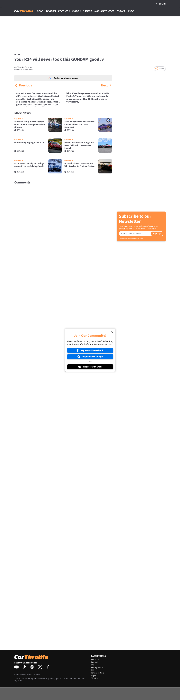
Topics (120, 11)
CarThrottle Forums (23, 67)
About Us (95, 660)
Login (93, 676)
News (40, 11)
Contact (94, 662)
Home (17, 54)
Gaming (87, 11)
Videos (76, 11)
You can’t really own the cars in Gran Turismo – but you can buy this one (29, 124)
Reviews (51, 11)
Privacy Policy (139, 238)
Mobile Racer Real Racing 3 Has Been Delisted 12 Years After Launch (79, 145)
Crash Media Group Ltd (25, 674)
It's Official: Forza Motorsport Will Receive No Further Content (79, 165)
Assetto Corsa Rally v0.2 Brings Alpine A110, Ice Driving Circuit (29, 165)
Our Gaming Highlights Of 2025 (29, 142)
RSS (92, 670)
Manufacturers (104, 11)
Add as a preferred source (63, 78)
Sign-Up (94, 678)
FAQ (92, 665)
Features (64, 11)
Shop (130, 11)
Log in (161, 3)
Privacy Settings (97, 673)
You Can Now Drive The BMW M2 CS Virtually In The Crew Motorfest (79, 124)
